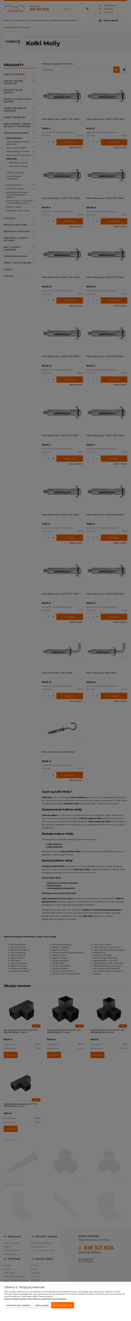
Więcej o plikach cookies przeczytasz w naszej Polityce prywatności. (35, 1299)
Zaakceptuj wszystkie (62, 1305)
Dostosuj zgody (42, 1305)
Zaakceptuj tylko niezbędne (18, 1305)
